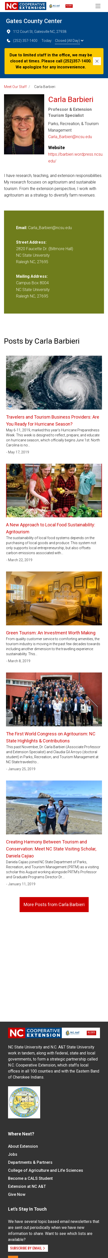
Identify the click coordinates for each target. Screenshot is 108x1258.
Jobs (12, 1154)
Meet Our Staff (15, 87)
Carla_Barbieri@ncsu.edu (70, 136)
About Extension (23, 1146)
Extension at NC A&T (27, 1186)
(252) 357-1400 (21, 40)
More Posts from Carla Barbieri (54, 904)
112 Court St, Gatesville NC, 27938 (36, 31)
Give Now (16, 1194)
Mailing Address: (32, 276)
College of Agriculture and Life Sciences (45, 1170)
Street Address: (31, 242)
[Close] (97, 61)
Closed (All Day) (69, 41)
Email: (22, 227)
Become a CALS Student (30, 1178)
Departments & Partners (30, 1162)
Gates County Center (34, 21)
